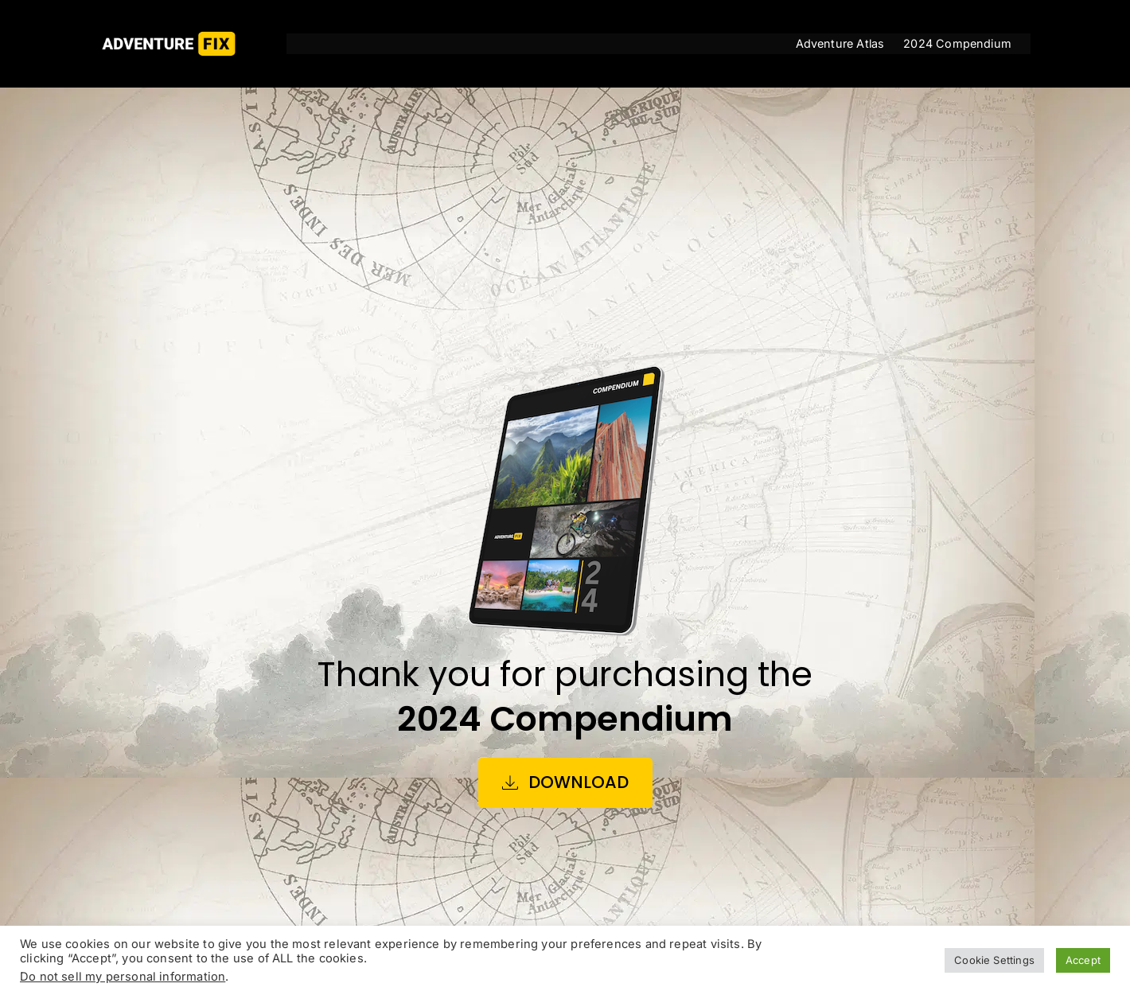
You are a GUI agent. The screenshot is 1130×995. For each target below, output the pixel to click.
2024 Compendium (957, 43)
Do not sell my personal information (122, 977)
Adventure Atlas (840, 43)
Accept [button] (1083, 960)
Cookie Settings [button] (994, 960)
